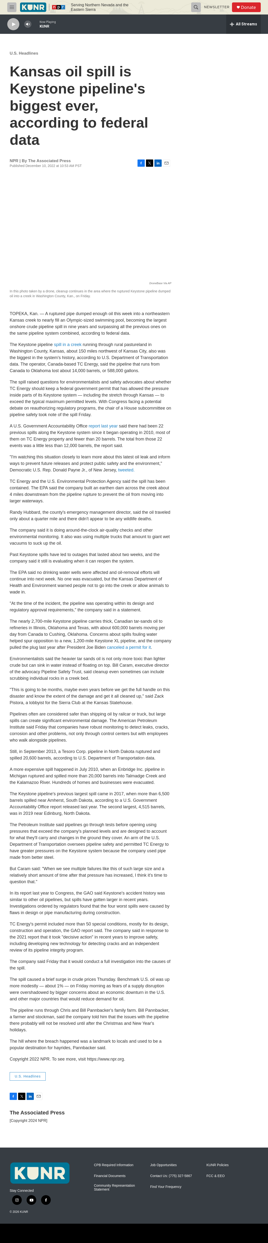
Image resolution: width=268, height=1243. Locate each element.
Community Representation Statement (114, 1187)
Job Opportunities (163, 1165)
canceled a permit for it (129, 647)
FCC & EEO (215, 1176)
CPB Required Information (113, 1165)
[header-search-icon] (196, 7)
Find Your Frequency (165, 1187)
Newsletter (217, 7)
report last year (103, 426)
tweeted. (126, 470)
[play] (13, 24)
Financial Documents (110, 1176)
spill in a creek (67, 344)
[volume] (28, 24)
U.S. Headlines (24, 53)
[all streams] (243, 24)
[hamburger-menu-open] (11, 7)
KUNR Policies (217, 1165)
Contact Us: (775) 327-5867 (171, 1176)
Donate (248, 7)
